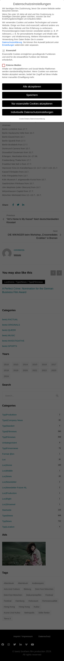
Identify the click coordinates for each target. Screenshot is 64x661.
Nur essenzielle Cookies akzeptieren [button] (31, 103)
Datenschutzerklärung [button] (37, 119)
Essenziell (10, 50)
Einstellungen (8, 45)
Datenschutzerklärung (12, 42)
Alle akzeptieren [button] (32, 86)
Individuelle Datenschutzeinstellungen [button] (32, 112)
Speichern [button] (32, 95)
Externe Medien (12, 65)
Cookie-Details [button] (24, 119)
